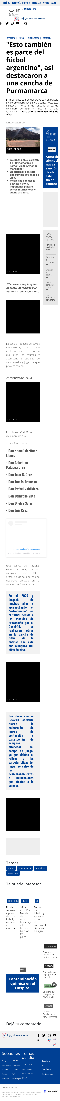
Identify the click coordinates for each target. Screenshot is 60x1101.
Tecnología (16, 1078)
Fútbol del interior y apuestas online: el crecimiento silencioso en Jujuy (41, 919)
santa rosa (13, 873)
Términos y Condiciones (9, 1087)
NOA (37, 901)
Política (6, 2)
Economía (16, 2)
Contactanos (47, 1074)
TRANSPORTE (27, 1069)
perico (22, 970)
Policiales (36, 2)
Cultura (15, 1069)
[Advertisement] (26, 846)
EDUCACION (27, 1065)
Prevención (49, 966)
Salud (53, 2)
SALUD (24, 1078)
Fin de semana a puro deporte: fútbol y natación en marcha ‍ (11, 918)
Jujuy (4, 1061)
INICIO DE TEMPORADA (15, 901)
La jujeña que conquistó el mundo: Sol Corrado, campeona (49, 996)
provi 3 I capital (50, 946)
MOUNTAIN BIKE (50, 986)
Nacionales (6, 1065)
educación (48, 1006)
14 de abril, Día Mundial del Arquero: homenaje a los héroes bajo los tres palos (25, 922)
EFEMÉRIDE (25, 901)
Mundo (46, 2)
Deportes (26, 2)
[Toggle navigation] (3, 12)
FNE (13, 1074)
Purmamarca (25, 868)
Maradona (40, 868)
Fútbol (11, 868)
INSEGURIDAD (27, 1073)
